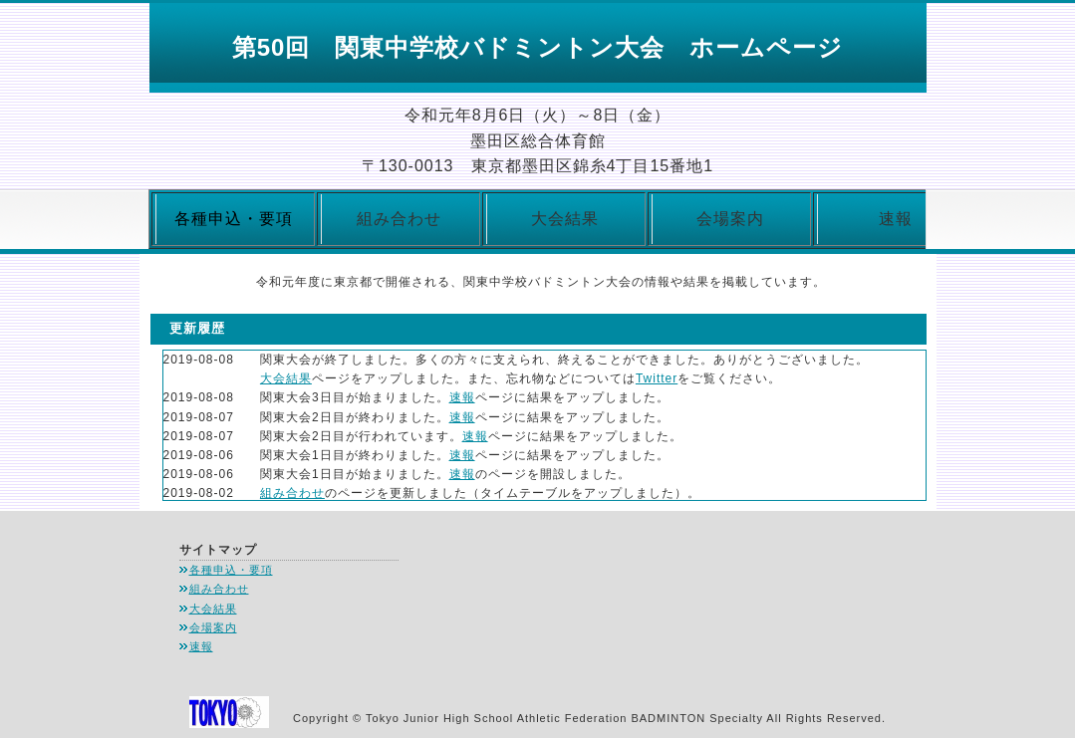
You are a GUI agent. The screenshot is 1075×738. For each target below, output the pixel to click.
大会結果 (565, 218)
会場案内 (730, 218)
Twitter (656, 378)
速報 (896, 218)
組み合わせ (399, 218)
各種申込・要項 (231, 570)
